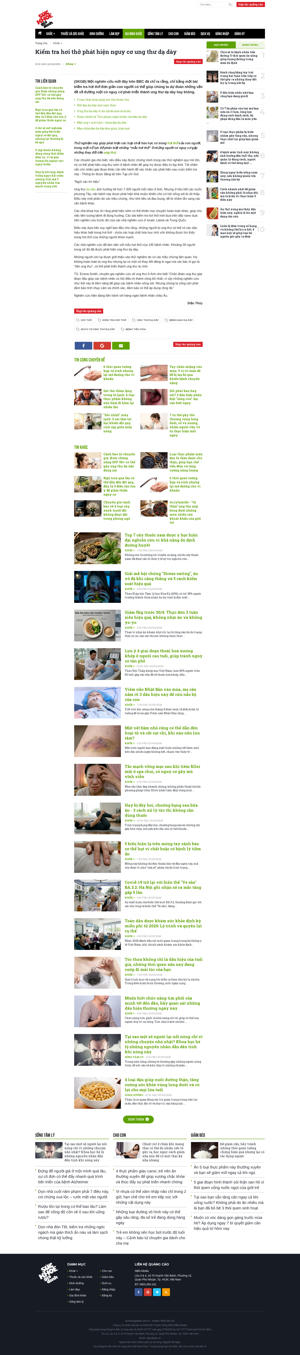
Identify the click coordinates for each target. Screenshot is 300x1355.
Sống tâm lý (155, 33)
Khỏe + (71, 64)
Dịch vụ (205, 33)
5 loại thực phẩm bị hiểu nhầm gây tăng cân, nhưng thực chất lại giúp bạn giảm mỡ (239, 137)
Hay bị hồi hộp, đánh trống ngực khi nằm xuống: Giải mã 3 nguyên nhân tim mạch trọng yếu (49, 179)
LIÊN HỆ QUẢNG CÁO (152, 1264)
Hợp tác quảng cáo (250, 4)
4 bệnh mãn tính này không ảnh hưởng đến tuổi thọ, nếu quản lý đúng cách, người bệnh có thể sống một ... (239, 157)
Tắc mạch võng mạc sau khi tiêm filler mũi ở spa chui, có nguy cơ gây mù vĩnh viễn (162, 771)
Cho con (173, 33)
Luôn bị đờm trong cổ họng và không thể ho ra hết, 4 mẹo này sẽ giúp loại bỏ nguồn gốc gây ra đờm (238, 231)
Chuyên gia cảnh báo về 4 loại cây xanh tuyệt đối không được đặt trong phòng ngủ (116, 510)
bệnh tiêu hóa (136, 329)
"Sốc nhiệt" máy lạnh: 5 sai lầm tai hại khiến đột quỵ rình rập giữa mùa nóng (117, 423)
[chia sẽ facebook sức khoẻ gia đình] (139, 1291)
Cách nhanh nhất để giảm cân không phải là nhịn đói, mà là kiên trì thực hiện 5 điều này (239, 194)
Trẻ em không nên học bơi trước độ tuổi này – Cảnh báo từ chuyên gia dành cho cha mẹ (150, 1237)
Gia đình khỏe (133, 33)
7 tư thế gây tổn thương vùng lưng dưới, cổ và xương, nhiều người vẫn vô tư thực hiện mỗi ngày (185, 425)
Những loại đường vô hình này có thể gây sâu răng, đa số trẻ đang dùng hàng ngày (150, 1217)
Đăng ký (240, 33)
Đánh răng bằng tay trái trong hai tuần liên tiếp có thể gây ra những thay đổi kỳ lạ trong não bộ (238, 77)
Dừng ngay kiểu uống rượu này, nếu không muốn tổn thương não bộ (239, 176)
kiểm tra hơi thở (114, 320)
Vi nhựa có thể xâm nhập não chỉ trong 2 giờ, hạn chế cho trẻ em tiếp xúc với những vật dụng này (151, 1197)
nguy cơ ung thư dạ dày (98, 329)
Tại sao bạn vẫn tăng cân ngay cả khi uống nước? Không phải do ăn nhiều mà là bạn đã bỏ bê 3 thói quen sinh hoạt (229, 1202)
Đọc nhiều (221, 44)
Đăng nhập (222, 33)
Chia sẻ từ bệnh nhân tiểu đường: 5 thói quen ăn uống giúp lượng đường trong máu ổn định (238, 57)
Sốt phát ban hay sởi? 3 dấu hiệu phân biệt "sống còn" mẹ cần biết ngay (186, 397)
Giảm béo (189, 33)
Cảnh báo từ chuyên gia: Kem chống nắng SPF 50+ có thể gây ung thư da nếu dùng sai (49, 95)
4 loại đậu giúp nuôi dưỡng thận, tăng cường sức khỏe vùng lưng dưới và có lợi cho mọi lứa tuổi (162, 1084)
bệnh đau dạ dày (181, 320)
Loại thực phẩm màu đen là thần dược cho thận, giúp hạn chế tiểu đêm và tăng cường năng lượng (186, 462)
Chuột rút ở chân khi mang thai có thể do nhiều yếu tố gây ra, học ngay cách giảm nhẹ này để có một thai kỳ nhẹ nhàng (163, 1152)
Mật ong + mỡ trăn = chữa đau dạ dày (101, 122)
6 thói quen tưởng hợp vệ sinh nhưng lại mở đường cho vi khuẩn (118, 373)
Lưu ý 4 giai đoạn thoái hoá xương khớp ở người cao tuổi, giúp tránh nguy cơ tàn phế (163, 655)
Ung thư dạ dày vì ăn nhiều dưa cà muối (104, 111)
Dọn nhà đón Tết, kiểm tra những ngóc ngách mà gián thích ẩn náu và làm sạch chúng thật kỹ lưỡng (73, 1232)
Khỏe (50, 34)
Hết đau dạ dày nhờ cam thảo (96, 105)
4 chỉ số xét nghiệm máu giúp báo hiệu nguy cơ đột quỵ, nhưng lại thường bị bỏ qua (49, 135)
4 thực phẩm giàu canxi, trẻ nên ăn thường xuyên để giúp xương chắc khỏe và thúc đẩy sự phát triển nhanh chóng (150, 1176)
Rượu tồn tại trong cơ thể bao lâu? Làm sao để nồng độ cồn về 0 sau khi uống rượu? (72, 1212)
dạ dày (91, 189)
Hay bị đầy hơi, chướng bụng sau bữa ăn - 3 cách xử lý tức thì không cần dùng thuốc (161, 810)
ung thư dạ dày (148, 320)
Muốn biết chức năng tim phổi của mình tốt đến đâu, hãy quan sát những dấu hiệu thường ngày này (162, 1003)
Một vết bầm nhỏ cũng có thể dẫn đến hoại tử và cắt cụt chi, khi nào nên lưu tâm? (162, 732)
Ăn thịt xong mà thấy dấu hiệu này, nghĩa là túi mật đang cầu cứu (238, 212)
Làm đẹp (114, 33)
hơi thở (173, 143)
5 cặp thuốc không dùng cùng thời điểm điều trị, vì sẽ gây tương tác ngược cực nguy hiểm (49, 157)
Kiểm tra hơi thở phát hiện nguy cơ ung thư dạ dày (106, 51)
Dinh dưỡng (97, 33)
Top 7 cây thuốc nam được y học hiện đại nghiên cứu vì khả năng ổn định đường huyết (161, 540)
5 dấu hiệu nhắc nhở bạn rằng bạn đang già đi (237, 94)
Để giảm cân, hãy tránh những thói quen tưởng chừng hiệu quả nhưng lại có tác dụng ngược (242, 1150)
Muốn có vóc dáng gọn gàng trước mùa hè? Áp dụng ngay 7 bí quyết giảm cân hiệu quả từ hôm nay (228, 1223)
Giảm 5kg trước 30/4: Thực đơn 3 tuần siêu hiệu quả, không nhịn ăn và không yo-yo (163, 617)
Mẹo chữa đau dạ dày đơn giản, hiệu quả (103, 128)
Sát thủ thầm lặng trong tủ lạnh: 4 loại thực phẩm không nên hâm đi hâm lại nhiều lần (119, 399)
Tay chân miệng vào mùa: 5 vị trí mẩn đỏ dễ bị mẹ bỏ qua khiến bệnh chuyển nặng (186, 375)
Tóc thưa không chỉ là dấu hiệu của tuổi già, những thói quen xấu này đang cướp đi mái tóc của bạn (164, 964)
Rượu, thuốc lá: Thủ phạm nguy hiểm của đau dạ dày (112, 117)
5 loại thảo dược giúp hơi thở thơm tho (103, 99)
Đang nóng (250, 44)
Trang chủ (41, 43)
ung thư (109, 152)
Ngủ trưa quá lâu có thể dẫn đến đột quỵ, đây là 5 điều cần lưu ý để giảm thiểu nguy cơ (50, 115)
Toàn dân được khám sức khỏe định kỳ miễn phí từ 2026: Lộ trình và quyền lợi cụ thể (163, 925)
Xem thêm (138, 1119)
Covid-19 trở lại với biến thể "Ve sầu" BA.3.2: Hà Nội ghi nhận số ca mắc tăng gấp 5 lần (163, 887)
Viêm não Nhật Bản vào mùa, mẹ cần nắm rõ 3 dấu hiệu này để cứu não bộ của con (160, 694)
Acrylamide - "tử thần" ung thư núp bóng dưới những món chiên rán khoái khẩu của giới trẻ (185, 512)
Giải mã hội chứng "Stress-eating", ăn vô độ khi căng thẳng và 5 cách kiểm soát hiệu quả (161, 578)
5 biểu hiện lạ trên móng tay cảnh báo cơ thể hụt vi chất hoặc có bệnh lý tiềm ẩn (163, 848)
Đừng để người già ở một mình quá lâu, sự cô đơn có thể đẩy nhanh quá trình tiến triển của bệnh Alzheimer (72, 1176)
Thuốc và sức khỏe (72, 33)
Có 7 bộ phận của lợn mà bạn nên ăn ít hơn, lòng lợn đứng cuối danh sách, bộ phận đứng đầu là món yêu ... (233, 115)
